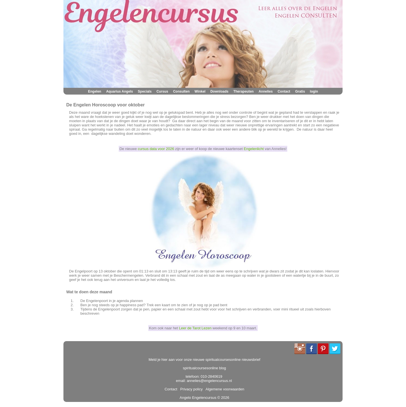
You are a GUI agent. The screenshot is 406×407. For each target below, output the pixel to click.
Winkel (200, 91)
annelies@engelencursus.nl (209, 381)
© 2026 (222, 397)
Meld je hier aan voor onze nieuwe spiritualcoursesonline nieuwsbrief (204, 359)
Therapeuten (243, 91)
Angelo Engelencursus (198, 397)
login (314, 91)
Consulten (181, 91)
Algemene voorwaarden (224, 389)
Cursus (162, 91)
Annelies (266, 91)
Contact (284, 91)
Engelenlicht (254, 149)
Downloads (219, 91)
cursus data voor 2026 (156, 149)
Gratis (300, 91)
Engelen (94, 91)
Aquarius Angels (119, 91)
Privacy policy (190, 389)
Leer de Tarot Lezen (195, 328)
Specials (145, 91)
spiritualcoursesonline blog (204, 368)
